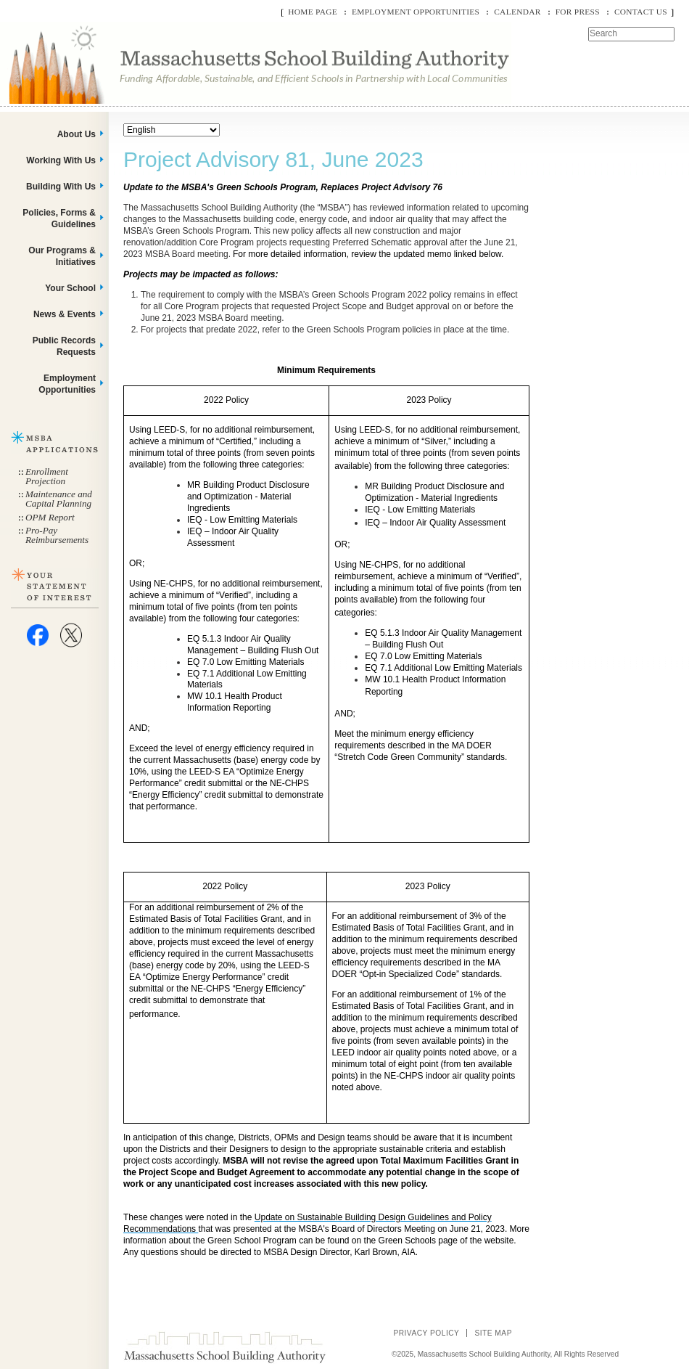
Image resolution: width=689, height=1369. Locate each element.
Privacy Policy (426, 1333)
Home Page (312, 11)
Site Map (493, 1333)
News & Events (64, 314)
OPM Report (50, 517)
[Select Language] (171, 129)
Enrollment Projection (46, 476)
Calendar (517, 11)
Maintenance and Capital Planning (58, 498)
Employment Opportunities (415, 11)
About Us (76, 134)
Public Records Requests (64, 346)
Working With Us (61, 160)
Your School (70, 288)
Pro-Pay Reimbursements (56, 535)
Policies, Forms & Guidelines (59, 218)
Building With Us (61, 186)
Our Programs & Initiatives (62, 256)
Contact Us (640, 11)
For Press (578, 11)
